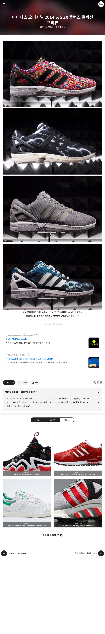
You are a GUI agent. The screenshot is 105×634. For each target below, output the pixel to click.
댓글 (38, 496)
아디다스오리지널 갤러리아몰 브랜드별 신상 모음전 (29, 435)
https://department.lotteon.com (19, 411)
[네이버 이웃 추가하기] (35, 459)
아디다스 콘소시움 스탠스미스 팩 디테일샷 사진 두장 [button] (27, 580)
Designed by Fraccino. (89, 630)
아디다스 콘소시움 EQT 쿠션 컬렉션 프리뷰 (71, 479)
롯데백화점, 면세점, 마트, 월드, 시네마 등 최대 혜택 (28, 419)
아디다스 (16, 468)
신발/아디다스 (60, 27)
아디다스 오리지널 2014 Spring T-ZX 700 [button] (78, 528)
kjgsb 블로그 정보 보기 (101, 4)
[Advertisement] (52, 57)
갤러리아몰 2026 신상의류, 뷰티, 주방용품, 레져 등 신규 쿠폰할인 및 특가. (38, 439)
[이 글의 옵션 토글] (13, 459)
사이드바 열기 (4, 4)
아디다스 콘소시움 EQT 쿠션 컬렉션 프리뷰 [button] (78, 580)
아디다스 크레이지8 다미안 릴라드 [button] (27, 528)
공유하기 (52, 496)
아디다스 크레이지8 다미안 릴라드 (19, 475)
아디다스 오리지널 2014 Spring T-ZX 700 (71, 475)
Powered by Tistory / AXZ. (17, 630)
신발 (8, 468)
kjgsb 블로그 (4, 630)
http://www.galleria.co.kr (16, 431)
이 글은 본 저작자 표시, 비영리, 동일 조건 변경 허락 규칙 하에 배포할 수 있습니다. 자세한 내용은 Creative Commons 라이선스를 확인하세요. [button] (98, 459)
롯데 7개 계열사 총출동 (16, 415)
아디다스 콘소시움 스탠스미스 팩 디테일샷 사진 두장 (26, 479)
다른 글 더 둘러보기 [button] (51, 611)
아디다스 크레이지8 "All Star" (17, 482)
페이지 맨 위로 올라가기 (101, 630)
